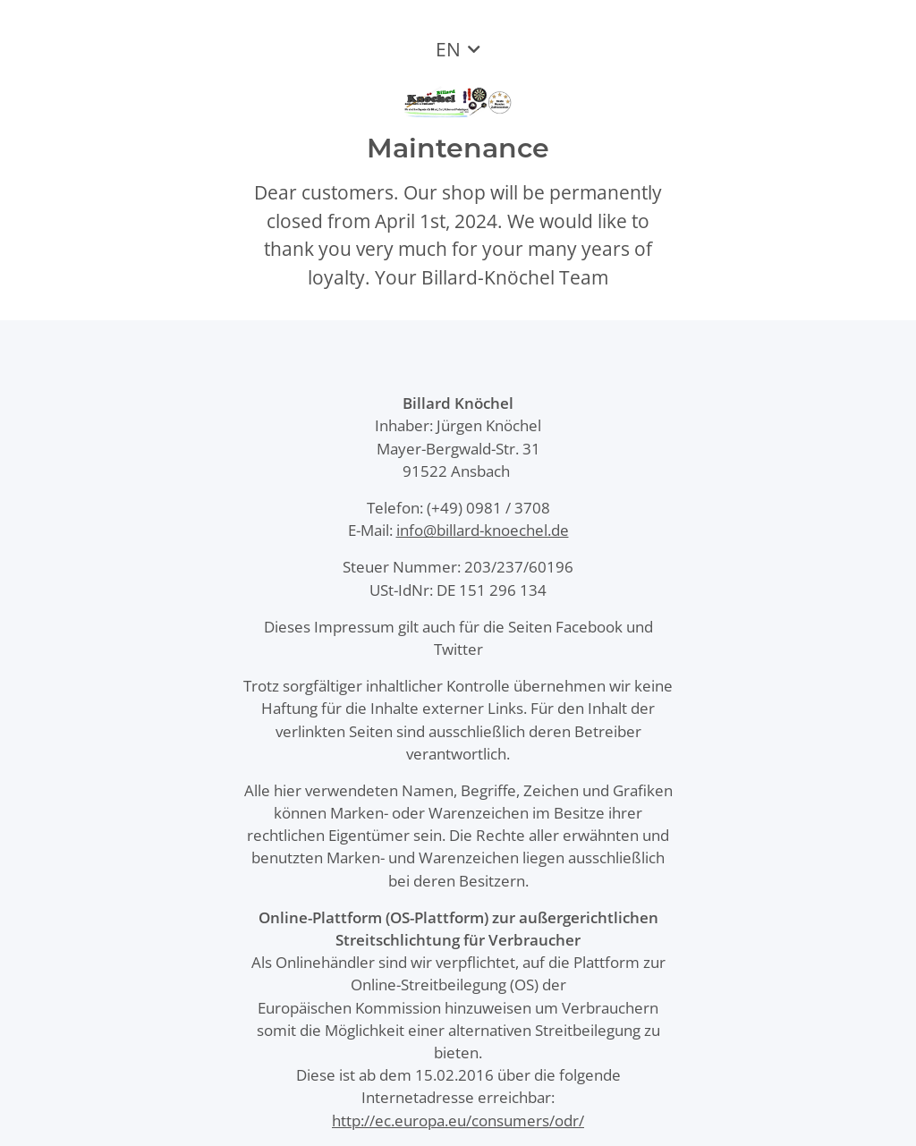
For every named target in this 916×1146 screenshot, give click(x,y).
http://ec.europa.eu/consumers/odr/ (458, 1120)
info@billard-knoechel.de (482, 530)
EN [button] (448, 49)
